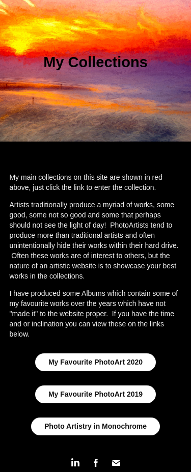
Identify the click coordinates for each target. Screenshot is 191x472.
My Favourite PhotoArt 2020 (95, 362)
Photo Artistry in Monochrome (95, 426)
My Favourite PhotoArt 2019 (95, 394)
